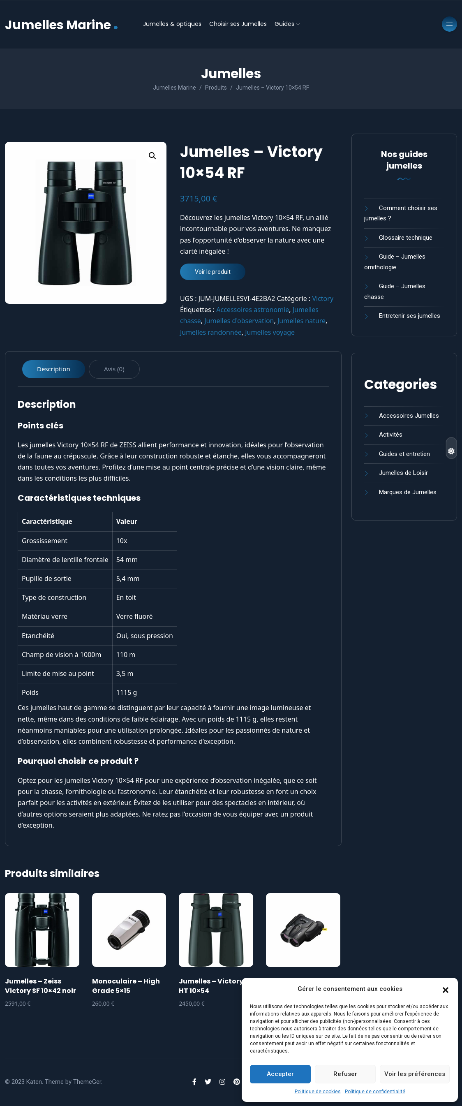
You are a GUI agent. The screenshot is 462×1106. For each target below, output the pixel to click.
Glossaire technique (405, 237)
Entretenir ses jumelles (409, 315)
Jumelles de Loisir (403, 473)
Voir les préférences (414, 1074)
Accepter (280, 1074)
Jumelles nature (301, 320)
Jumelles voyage (270, 332)
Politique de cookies (318, 1091)
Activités (390, 434)
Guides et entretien (404, 454)
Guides (284, 24)
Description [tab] (53, 369)
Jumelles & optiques (172, 24)
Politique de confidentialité (375, 1091)
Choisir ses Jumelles (238, 24)
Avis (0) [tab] (114, 369)
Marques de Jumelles (408, 492)
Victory (322, 298)
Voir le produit (213, 271)
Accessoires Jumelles (409, 415)
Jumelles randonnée (211, 332)
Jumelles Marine (61, 24)
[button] (445, 989)
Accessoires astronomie (252, 309)
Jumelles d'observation (239, 320)
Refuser (345, 1074)
